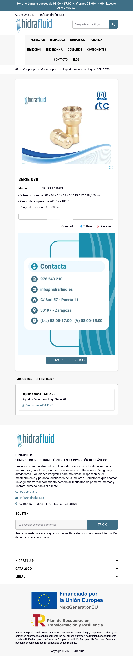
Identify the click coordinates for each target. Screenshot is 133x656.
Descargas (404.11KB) (38, 405)
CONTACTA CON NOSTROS (66, 360)
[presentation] (45, 549)
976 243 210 (24, 15)
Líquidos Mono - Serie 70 (38, 394)
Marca (22, 188)
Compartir (66, 226)
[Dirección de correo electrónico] (51, 525)
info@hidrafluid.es (50, 15)
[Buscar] (94, 24)
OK (102, 525)
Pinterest (105, 226)
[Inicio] (16, 69)
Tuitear (85, 226)
